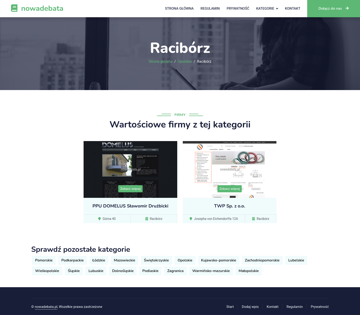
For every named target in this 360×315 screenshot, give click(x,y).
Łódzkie (99, 260)
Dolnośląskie (123, 270)
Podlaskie (150, 270)
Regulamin (210, 8)
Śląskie (74, 270)
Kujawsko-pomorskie (218, 260)
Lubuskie (95, 270)
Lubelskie (296, 260)
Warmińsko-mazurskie (211, 270)
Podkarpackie (72, 260)
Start (230, 306)
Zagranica (175, 270)
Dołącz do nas (333, 8)
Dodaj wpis (250, 306)
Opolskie (185, 61)
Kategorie (265, 8)
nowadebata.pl (46, 306)
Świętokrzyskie (156, 260)
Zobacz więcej (130, 189)
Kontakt (292, 8)
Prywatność (238, 8)
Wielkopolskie (47, 270)
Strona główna (179, 8)
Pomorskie (44, 260)
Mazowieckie (124, 260)
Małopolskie (249, 270)
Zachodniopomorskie (262, 260)
